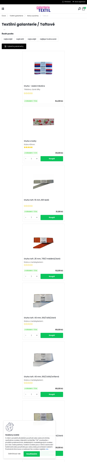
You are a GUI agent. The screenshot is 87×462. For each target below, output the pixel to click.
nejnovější (32, 39)
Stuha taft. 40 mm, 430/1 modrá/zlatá (22, 324)
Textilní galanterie (16, 16)
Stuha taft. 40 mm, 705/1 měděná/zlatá (43, 384)
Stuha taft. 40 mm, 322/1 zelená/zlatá (63, 263)
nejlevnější (8, 39)
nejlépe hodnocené (48, 39)
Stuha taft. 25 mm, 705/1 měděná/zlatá (64, 145)
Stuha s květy (52, 86)
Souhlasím (31, 454)
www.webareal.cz (53, 459)
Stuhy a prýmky (33, 16)
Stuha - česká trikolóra (14, 87)
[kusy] (53, 103)
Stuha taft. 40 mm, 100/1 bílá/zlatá (20, 204)
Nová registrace (80, 2)
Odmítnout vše (14, 454)
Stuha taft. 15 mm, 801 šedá (16, 145)
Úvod (4, 16)
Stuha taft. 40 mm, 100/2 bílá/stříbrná (63, 204)
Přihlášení (67, 2)
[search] (79, 8)
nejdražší (20, 39)
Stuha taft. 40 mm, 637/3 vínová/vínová (57, 325)
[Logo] (43, 9)
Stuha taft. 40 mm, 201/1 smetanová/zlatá (15, 264)
